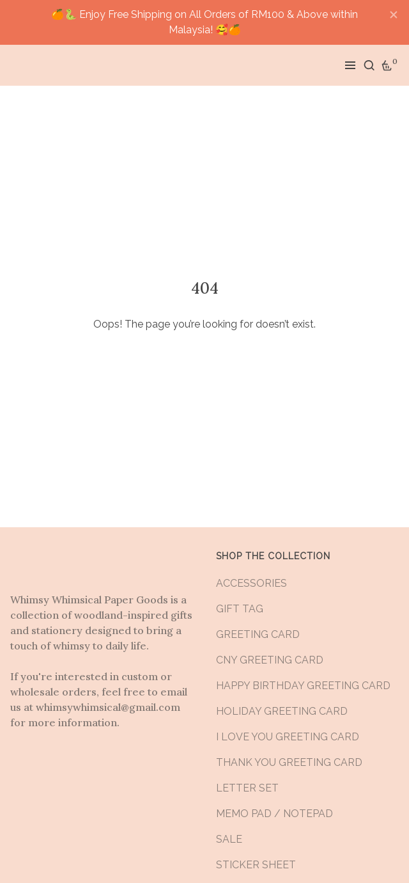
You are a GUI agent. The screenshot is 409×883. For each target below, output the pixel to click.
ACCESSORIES (251, 583)
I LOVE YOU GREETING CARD (287, 737)
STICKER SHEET (256, 865)
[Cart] (387, 65)
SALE (229, 839)
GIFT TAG (239, 609)
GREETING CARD (258, 634)
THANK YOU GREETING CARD (289, 762)
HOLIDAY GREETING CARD (282, 711)
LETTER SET (247, 788)
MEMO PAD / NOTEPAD (274, 813)
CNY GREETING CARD (269, 660)
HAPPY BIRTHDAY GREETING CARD (303, 686)
